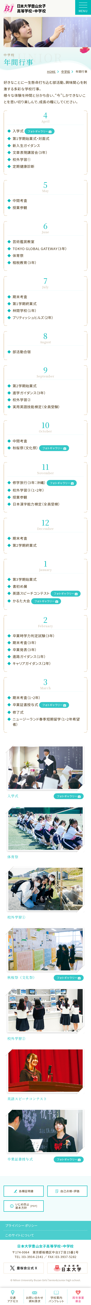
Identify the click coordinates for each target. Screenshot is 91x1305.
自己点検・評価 (67, 1191)
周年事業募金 (78, 1296)
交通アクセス (13, 1296)
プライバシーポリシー (21, 1225)
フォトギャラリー (40, 131)
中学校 (65, 71)
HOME (51, 71)
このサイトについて (19, 1235)
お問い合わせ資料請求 (35, 1296)
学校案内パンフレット (56, 1296)
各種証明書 (24, 1191)
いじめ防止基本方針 (23, 1206)
